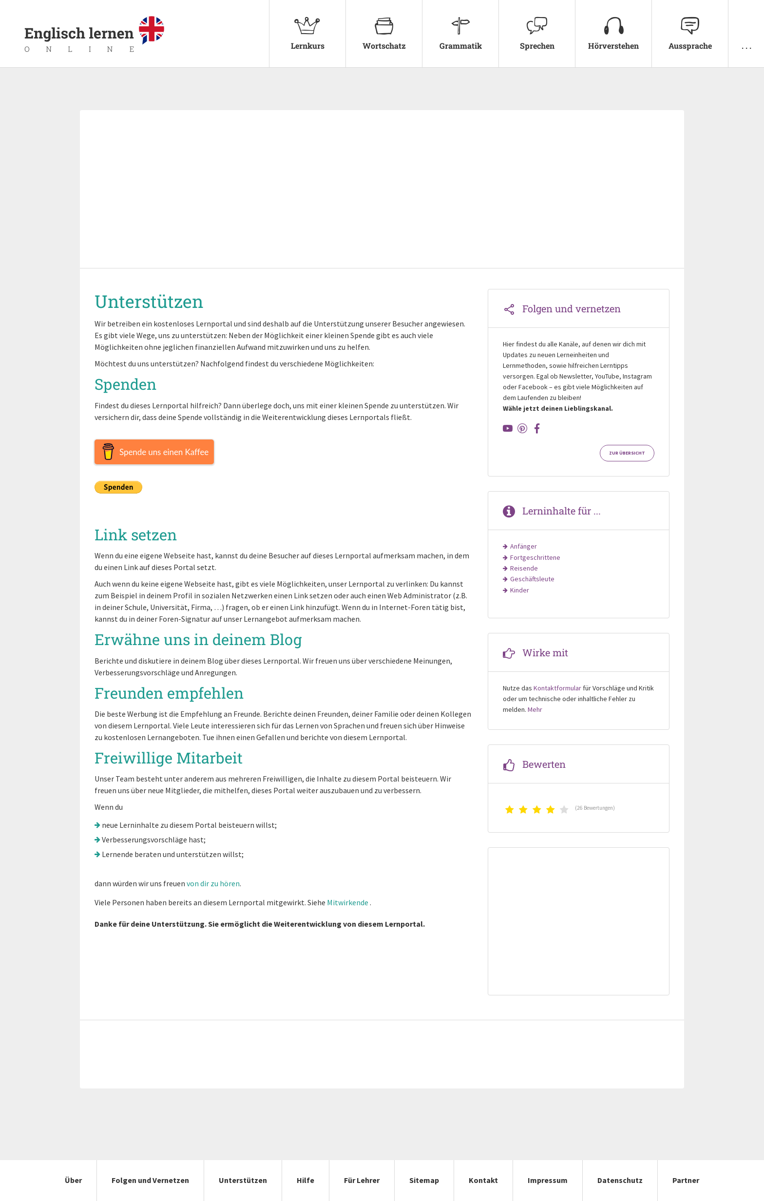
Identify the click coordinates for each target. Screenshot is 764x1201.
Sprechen (537, 25)
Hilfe (305, 1180)
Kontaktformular (557, 688)
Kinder (519, 590)
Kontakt (483, 1180)
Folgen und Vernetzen (150, 1180)
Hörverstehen (613, 25)
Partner (685, 1180)
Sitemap (424, 1180)
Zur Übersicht (627, 453)
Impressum (548, 1180)
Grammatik (460, 25)
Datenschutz (620, 1180)
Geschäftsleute (532, 578)
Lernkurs (307, 25)
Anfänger (523, 546)
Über (73, 1180)
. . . (746, 25)
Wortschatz (384, 25)
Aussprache (690, 25)
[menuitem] (307, 34)
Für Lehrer (362, 1180)
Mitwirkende (347, 902)
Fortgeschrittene (535, 557)
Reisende (524, 568)
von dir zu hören (213, 883)
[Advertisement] (382, 190)
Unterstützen (243, 1180)
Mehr (535, 709)
